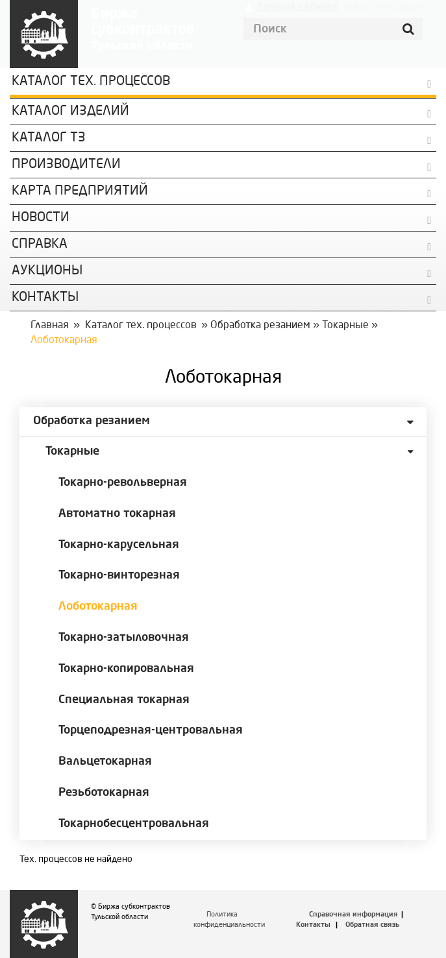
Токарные (345, 325)
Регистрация (398, 7)
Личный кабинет (298, 7)
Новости (40, 217)
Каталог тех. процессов (141, 325)
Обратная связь (372, 925)
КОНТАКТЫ (45, 297)
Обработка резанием (260, 325)
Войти (355, 7)
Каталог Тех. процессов (91, 81)
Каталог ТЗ (49, 138)
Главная (50, 325)
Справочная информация (353, 914)
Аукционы (47, 271)
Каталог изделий (70, 111)
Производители (66, 164)
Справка (40, 244)
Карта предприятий (80, 191)
